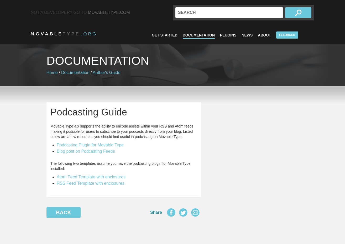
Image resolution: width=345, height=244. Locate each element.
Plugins (228, 35)
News (247, 35)
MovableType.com (109, 12)
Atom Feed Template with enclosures (91, 177)
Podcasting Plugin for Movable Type (90, 145)
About (264, 35)
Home (52, 72)
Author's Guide (106, 72)
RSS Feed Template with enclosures (90, 183)
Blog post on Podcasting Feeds (86, 151)
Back (63, 212)
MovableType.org (63, 34)
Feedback (287, 34)
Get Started (164, 35)
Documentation (199, 35)
